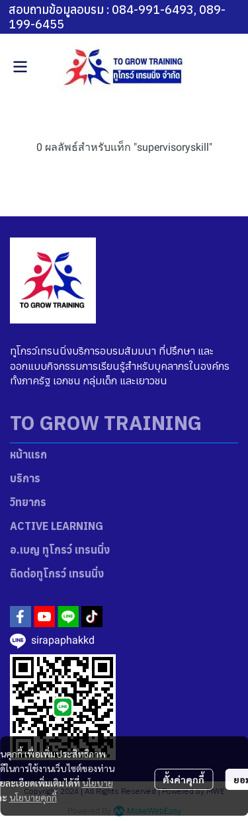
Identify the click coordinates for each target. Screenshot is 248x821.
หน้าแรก (28, 454)
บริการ (25, 478)
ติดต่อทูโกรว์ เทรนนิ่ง (57, 573)
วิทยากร (28, 502)
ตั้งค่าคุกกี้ (183, 779)
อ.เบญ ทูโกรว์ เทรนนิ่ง (60, 549)
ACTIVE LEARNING (56, 526)
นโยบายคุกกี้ (33, 797)
